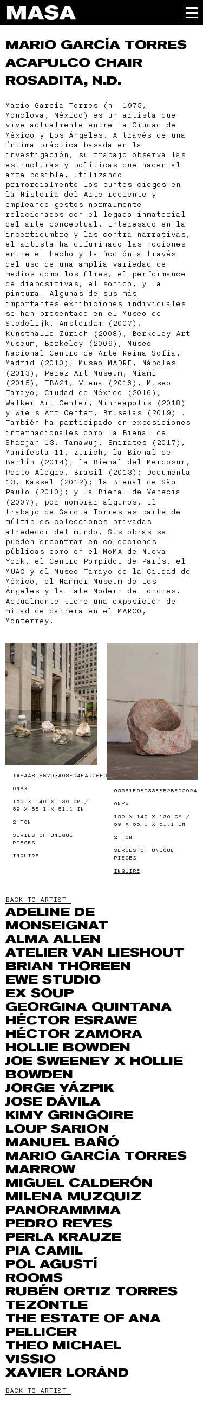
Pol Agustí (51, 1264)
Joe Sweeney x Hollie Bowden (94, 1068)
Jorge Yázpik (59, 1088)
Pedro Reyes (58, 1224)
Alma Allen (53, 939)
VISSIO (30, 1359)
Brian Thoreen (68, 966)
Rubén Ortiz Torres (91, 1291)
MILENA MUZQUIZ (73, 1197)
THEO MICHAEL (63, 1346)
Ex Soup (39, 993)
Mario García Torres (96, 45)
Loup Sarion (57, 1129)
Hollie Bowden (67, 1048)
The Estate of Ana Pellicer (83, 1325)
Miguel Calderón (79, 1183)
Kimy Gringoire (69, 1115)
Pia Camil (44, 1251)
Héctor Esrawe (71, 1020)
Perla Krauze (63, 1237)
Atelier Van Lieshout (94, 953)
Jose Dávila (53, 1102)
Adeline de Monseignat (56, 919)
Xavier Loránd (67, 1373)
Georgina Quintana (88, 1007)
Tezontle (46, 1305)
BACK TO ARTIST (35, 899)
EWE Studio (53, 980)
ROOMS (34, 1278)
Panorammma (63, 1210)
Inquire (25, 855)
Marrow (40, 1169)
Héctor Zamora (73, 1034)
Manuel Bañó (62, 1142)
